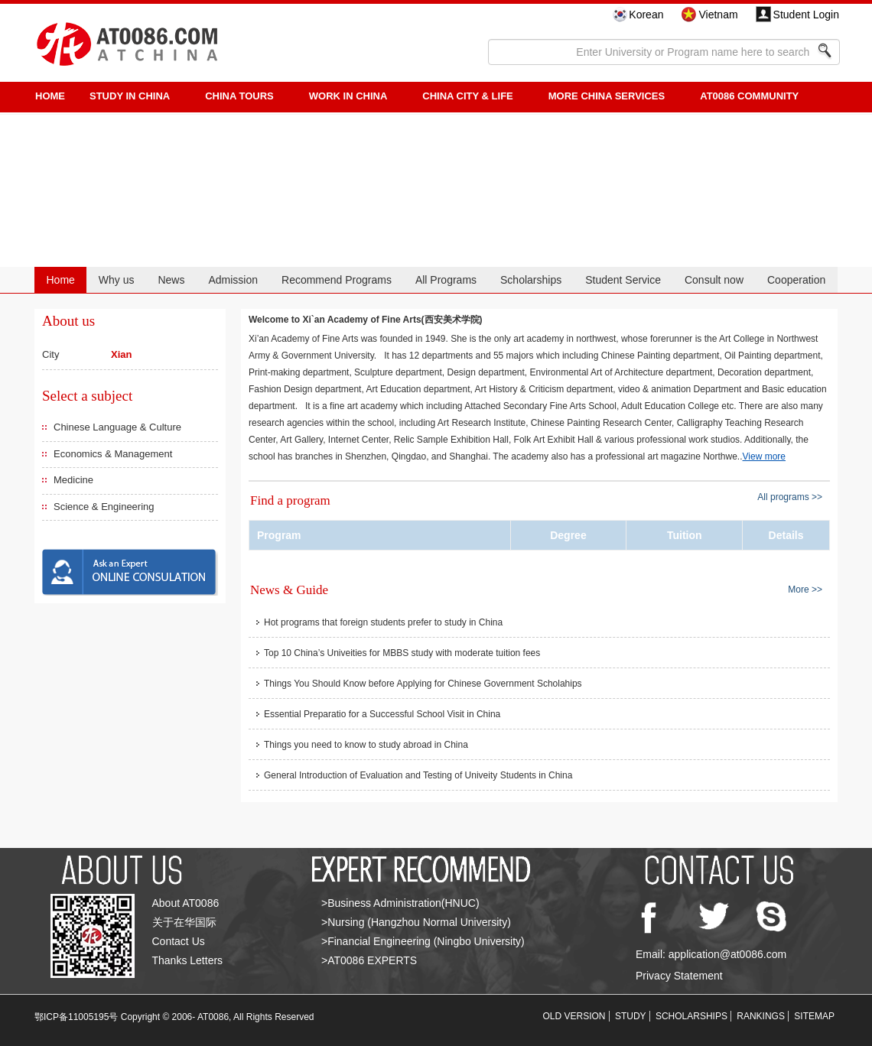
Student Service (623, 280)
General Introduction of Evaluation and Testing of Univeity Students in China (418, 775)
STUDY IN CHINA (129, 96)
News (171, 280)
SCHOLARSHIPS (691, 1016)
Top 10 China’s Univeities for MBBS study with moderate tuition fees (402, 653)
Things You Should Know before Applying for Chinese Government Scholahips (423, 683)
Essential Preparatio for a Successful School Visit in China (382, 714)
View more (764, 456)
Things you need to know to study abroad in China (366, 744)
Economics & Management (113, 454)
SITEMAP (814, 1016)
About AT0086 (186, 903)
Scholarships (530, 280)
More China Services (606, 96)
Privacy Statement (679, 976)
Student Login (806, 14)
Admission (233, 280)
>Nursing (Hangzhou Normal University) (416, 922)
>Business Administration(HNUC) (400, 903)
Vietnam (717, 14)
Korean (646, 14)
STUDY (630, 1016)
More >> (805, 589)
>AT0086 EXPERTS (369, 960)
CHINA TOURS (239, 96)
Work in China (348, 96)
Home (60, 280)
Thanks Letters (187, 960)
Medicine (73, 480)
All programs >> (789, 497)
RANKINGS (761, 1016)
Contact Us (178, 941)
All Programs (446, 280)
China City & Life (467, 96)
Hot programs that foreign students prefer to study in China (383, 622)
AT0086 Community (749, 96)
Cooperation (796, 280)
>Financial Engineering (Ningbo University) (423, 941)
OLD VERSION (574, 1016)
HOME (50, 96)
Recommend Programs (336, 280)
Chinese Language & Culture (117, 427)
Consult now (714, 280)
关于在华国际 (184, 922)
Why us (117, 280)
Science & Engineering (104, 506)
